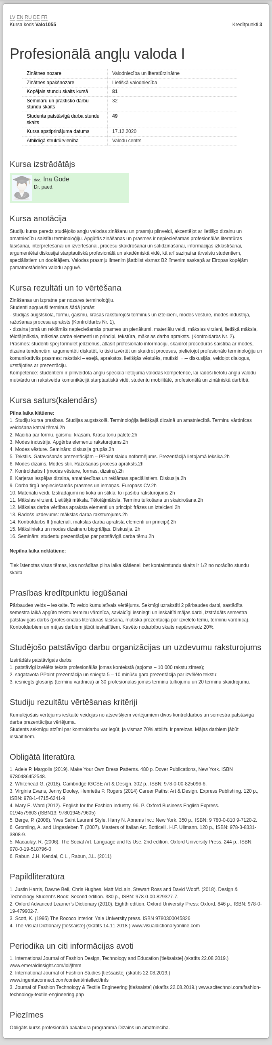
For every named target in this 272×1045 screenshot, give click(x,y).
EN (20, 17)
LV (12, 17)
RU (28, 17)
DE (36, 17)
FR (44, 17)
